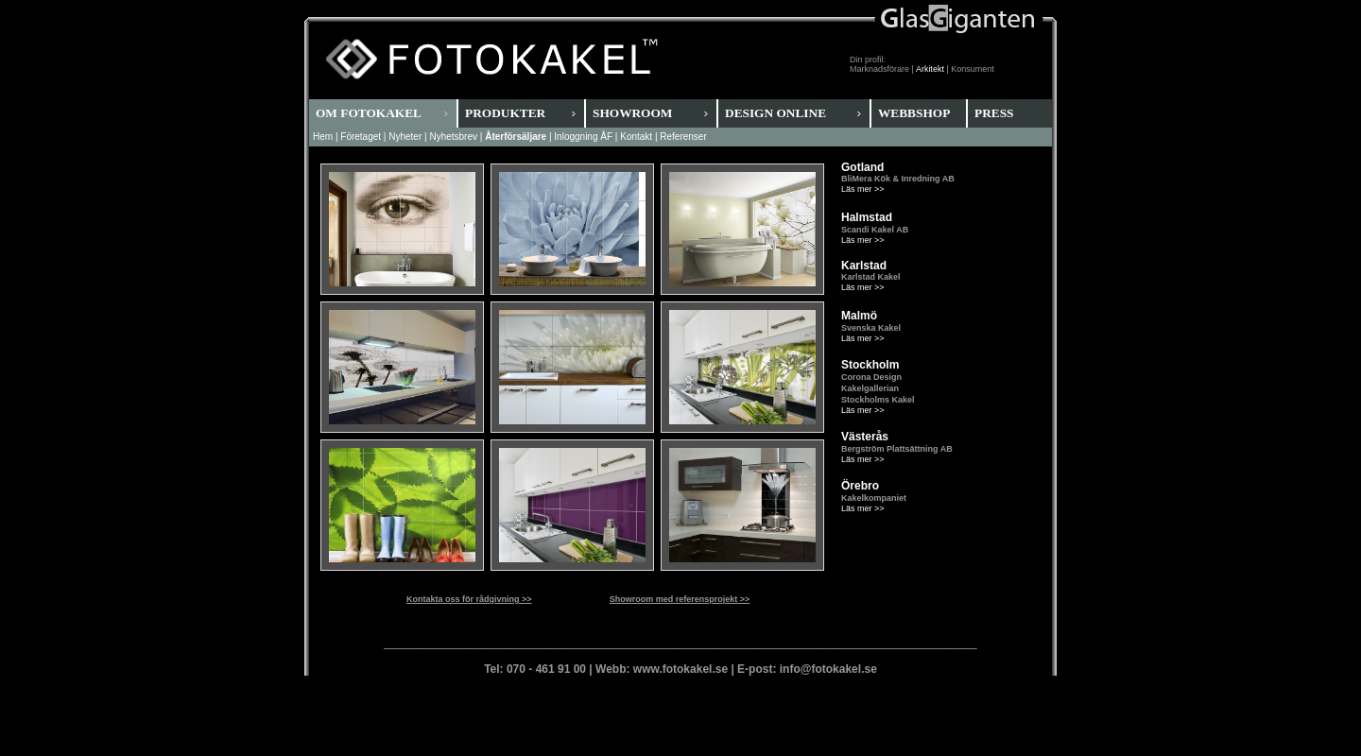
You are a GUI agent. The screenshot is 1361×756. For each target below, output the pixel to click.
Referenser (683, 136)
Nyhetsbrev (453, 136)
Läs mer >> (863, 189)
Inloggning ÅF (583, 136)
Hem (323, 136)
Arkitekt (930, 69)
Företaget (360, 136)
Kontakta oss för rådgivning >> (469, 599)
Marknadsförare (879, 69)
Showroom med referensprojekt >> (680, 599)
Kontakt (636, 136)
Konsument (972, 69)
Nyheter (405, 136)
